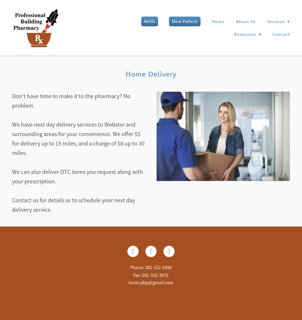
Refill (149, 21)
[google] (169, 251)
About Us (246, 21)
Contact (281, 34)
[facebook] (133, 251)
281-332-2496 (158, 268)
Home (218, 21)
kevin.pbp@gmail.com (151, 283)
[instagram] (151, 251)
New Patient (185, 21)
